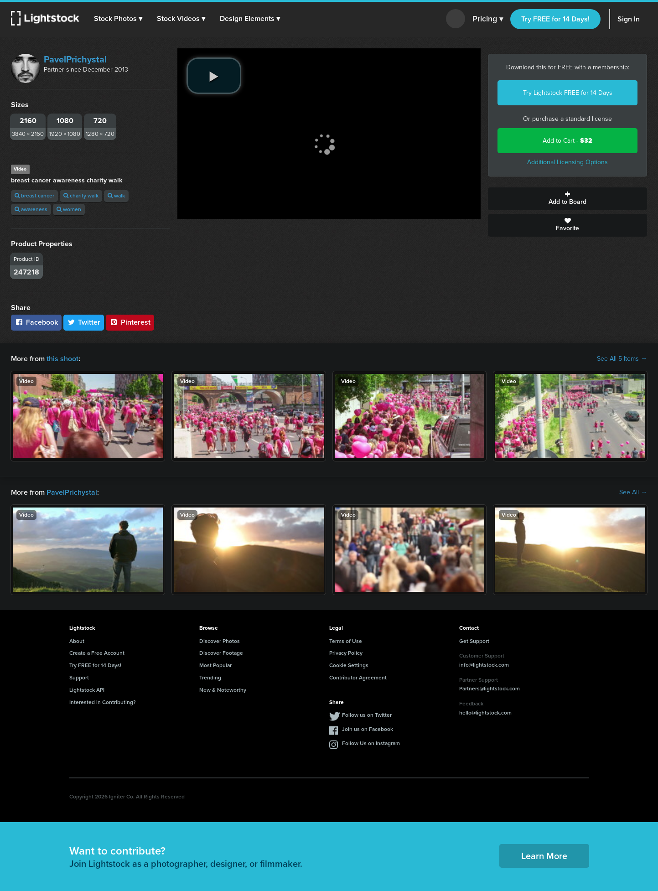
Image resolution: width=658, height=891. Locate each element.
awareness (31, 209)
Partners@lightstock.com (489, 688)
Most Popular (215, 665)
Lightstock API (86, 690)
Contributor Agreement (358, 677)
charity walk (80, 196)
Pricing (487, 19)
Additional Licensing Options (567, 162)
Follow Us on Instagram (371, 743)
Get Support (474, 641)
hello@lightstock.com (485, 713)
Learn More (544, 856)
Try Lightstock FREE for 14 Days (567, 93)
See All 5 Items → (622, 358)
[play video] (214, 75)
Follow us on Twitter (367, 715)
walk (116, 196)
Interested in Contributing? (102, 702)
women (69, 209)
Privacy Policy (346, 653)
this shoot (62, 358)
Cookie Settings (348, 665)
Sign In (628, 19)
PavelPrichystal (75, 59)
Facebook (36, 322)
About (76, 641)
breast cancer (34, 196)
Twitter (84, 322)
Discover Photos (219, 641)
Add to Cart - (567, 140)
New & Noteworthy (222, 690)
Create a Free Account (96, 653)
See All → (633, 492)
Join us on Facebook (367, 729)
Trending (210, 677)
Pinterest (129, 322)
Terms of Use (345, 641)
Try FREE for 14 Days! (555, 19)
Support (79, 677)
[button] (118, 19)
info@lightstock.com (484, 665)
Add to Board (567, 199)
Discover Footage (221, 653)
